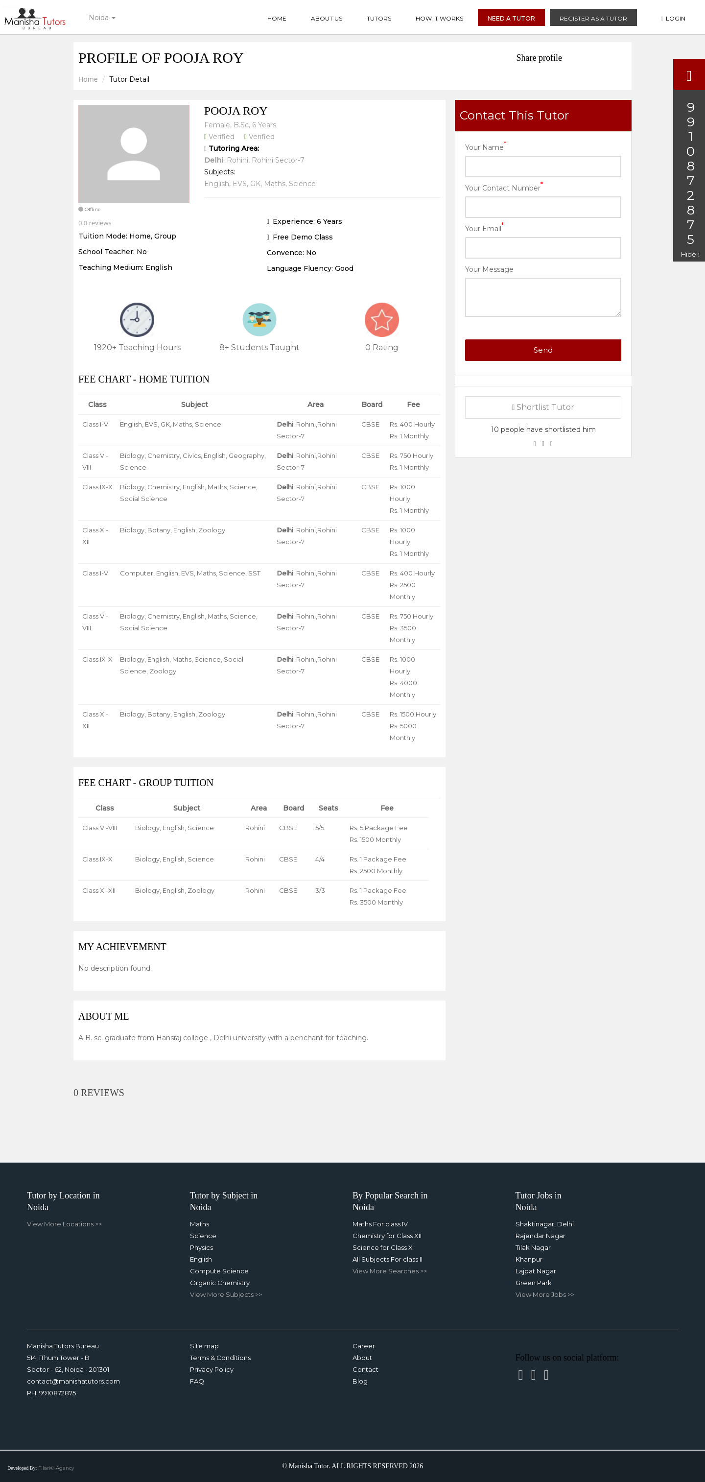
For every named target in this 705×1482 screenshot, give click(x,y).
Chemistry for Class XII (387, 1236)
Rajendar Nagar (540, 1236)
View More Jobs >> (545, 1294)
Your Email (484, 228)
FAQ (197, 1381)
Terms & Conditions (220, 1358)
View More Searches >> (389, 1271)
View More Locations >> (64, 1224)
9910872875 (57, 1393)
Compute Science (219, 1271)
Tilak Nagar (533, 1247)
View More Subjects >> (226, 1294)
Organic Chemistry (220, 1283)
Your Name (485, 147)
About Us (326, 18)
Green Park (534, 1283)
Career (363, 1346)
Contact (365, 1369)
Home (276, 18)
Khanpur (529, 1259)
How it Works (439, 18)
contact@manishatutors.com (73, 1381)
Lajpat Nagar (536, 1271)
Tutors (379, 18)
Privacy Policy (212, 1369)
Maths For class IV (380, 1224)
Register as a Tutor (593, 18)
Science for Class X (382, 1247)
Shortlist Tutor (543, 407)
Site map (204, 1346)
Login (673, 18)
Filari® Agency (56, 1468)
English (201, 1259)
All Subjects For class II (387, 1259)
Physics (201, 1247)
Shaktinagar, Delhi (545, 1224)
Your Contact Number (504, 187)
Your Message (489, 269)
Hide (690, 254)
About (362, 1358)
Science (203, 1236)
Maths (199, 1224)
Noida (102, 17)
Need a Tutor (511, 18)
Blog (360, 1381)
